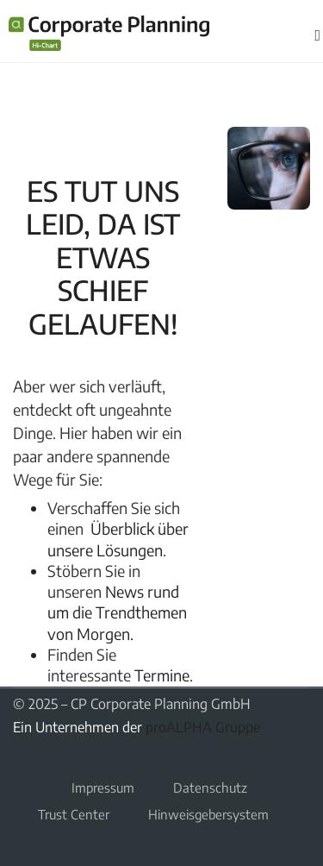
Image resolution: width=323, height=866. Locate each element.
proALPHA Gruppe (203, 727)
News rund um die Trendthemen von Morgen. (117, 612)
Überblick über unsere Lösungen (118, 538)
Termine (161, 675)
